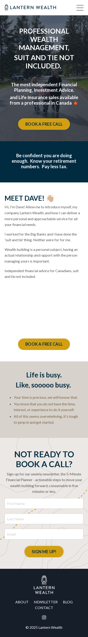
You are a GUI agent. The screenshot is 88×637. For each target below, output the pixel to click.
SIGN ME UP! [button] (44, 551)
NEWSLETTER (46, 602)
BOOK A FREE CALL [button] (44, 124)
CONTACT (44, 607)
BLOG (68, 602)
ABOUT (22, 602)
